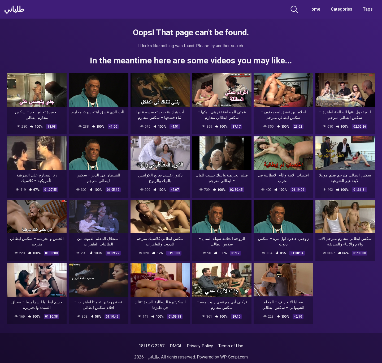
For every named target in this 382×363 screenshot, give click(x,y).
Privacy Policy (200, 345)
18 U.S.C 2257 (151, 345)
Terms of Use (230, 345)
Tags (368, 9)
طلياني (14, 9)
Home (314, 9)
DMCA (176, 345)
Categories (341, 9)
